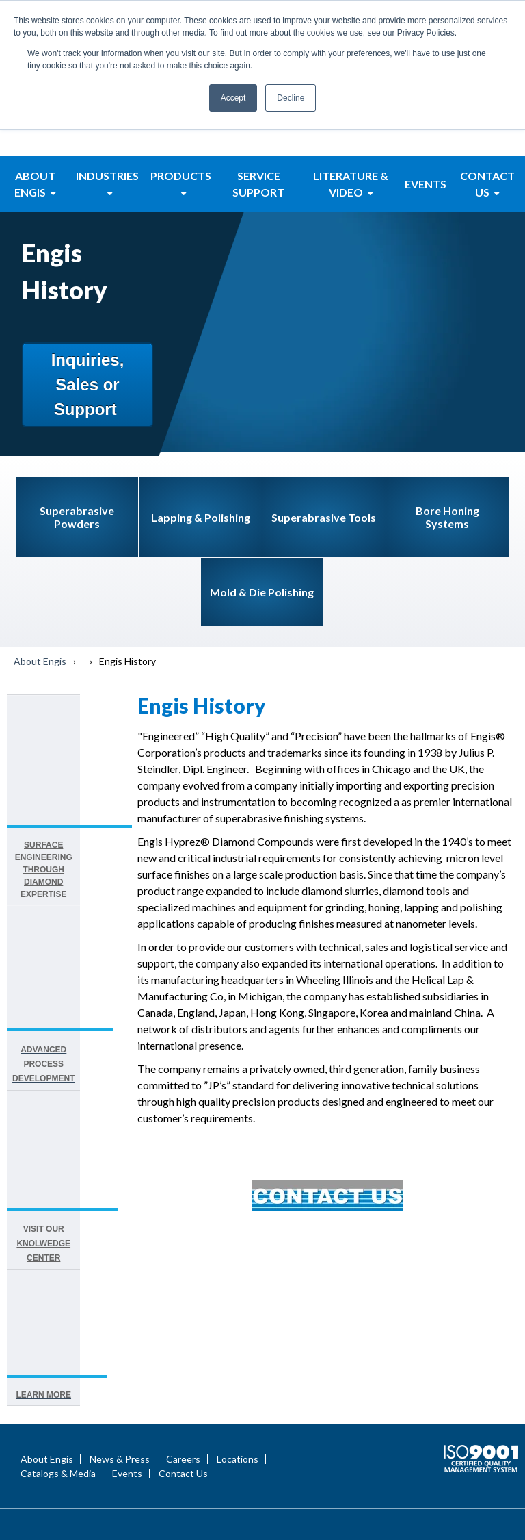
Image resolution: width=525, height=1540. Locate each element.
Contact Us (183, 1283)
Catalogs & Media (58, 1283)
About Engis (40, 562)
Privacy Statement (400, 1482)
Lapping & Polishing (200, 418)
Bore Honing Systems (447, 418)
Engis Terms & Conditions (437, 1511)
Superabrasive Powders (77, 418)
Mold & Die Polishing (262, 493)
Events (127, 1283)
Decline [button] (290, 98)
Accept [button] (233, 98)
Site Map (435, 1496)
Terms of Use (481, 1482)
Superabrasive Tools (323, 418)
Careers (183, 1269)
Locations (237, 1269)
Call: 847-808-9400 (258, 1424)
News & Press (120, 1269)
